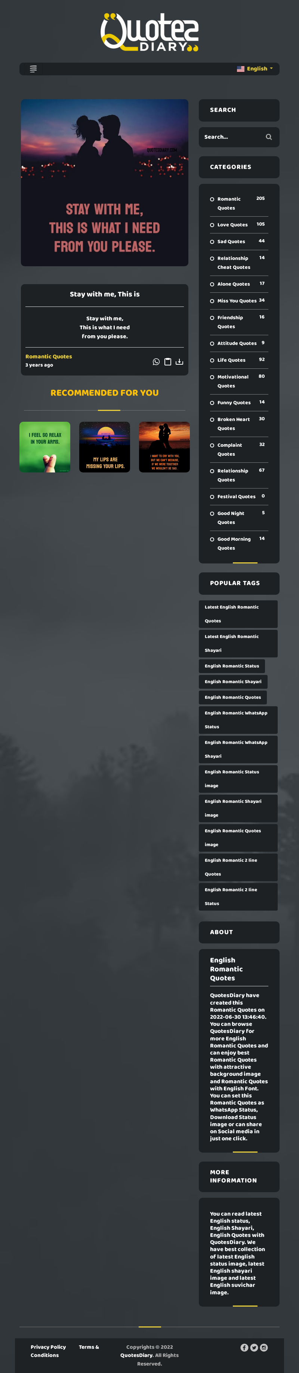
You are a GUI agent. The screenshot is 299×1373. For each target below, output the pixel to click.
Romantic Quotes (48, 357)
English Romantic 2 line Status (231, 897)
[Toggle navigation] (33, 69)
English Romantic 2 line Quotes (231, 867)
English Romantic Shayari (233, 682)
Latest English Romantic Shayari (232, 643)
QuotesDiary (136, 1355)
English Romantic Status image (232, 779)
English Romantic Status (232, 666)
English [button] (252, 69)
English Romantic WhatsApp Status (236, 720)
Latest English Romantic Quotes (232, 614)
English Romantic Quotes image (233, 838)
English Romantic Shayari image (233, 808)
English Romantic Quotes (233, 697)
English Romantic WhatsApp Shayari (236, 749)
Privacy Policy (48, 1347)
